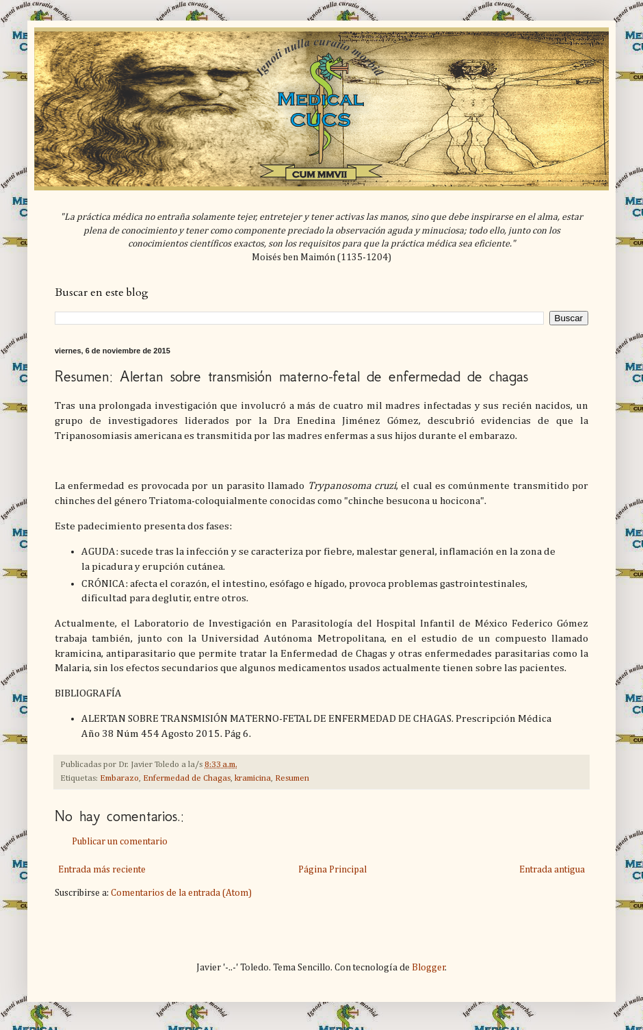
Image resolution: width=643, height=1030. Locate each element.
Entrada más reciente (102, 870)
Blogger (428, 967)
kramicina (253, 778)
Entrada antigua (552, 870)
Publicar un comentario (120, 841)
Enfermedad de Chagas (187, 778)
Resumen (292, 778)
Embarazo (119, 778)
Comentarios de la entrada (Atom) (181, 893)
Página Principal (332, 870)
